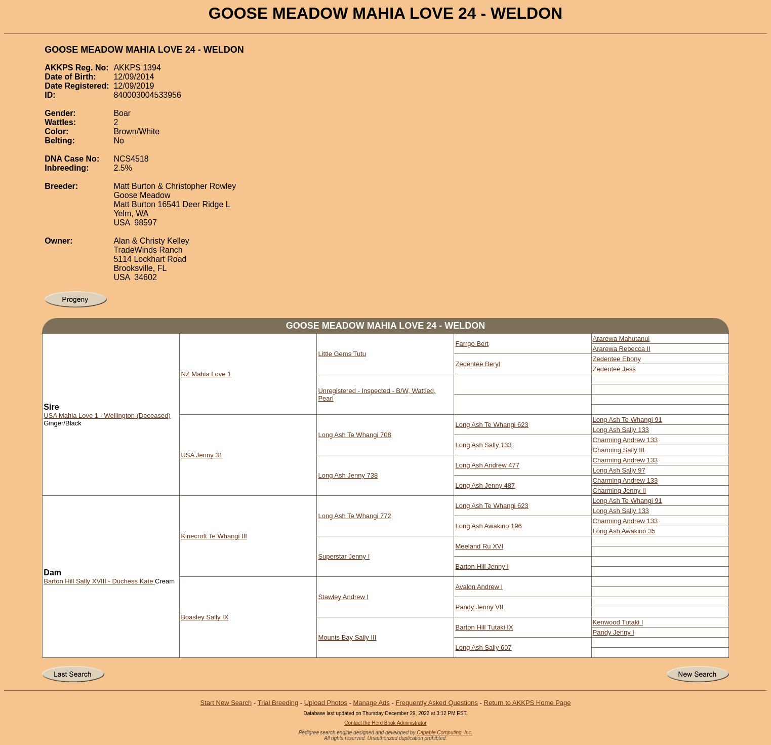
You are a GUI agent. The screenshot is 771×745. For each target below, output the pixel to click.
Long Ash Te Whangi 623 (491, 424)
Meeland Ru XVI (479, 546)
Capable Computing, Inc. (444, 732)
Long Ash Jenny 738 (348, 475)
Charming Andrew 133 (625, 440)
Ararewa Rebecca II (622, 348)
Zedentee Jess (614, 369)
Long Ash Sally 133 (621, 430)
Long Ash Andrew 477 (487, 465)
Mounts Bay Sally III (347, 637)
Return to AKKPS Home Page (527, 703)
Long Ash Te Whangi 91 (627, 419)
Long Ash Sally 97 (619, 470)
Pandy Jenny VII (479, 607)
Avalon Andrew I (479, 587)
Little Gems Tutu (342, 354)
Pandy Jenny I (613, 632)
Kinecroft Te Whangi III (214, 536)
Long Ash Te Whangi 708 (354, 435)
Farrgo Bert (472, 343)
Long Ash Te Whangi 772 (354, 516)
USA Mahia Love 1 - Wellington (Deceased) (107, 415)
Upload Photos (325, 703)
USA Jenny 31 (201, 455)
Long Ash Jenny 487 (485, 485)
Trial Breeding (278, 703)
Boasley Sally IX (204, 617)
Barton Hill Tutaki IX (484, 627)
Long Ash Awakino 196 (488, 526)
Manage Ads (371, 703)
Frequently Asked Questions (436, 703)
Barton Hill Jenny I (482, 566)
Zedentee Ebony (617, 359)
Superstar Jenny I (344, 556)
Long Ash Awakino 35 (624, 531)
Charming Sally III (619, 450)
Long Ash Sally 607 (483, 647)
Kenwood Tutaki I (618, 622)
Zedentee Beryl (477, 364)
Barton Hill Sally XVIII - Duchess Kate (99, 581)
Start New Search (226, 703)
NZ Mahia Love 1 (206, 374)
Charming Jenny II (619, 490)
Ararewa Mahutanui (621, 338)
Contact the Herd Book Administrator (385, 723)
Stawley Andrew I (343, 597)
